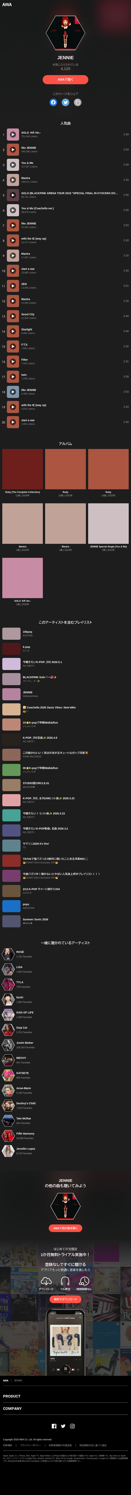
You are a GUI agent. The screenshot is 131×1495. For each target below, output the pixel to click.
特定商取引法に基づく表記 (93, 1445)
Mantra (22, 546)
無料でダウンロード (65, 1299)
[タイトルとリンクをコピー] (77, 102)
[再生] (13, 135)
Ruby (65, 492)
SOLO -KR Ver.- (22, 601)
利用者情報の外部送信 (60, 1445)
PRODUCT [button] (11, 1396)
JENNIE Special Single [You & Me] (108, 546)
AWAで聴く (65, 79)
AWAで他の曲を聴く (65, 1228)
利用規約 (7, 1445)
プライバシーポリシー (30, 1445)
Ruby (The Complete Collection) (22, 492)
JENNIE (18, 1380)
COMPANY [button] (12, 1408)
